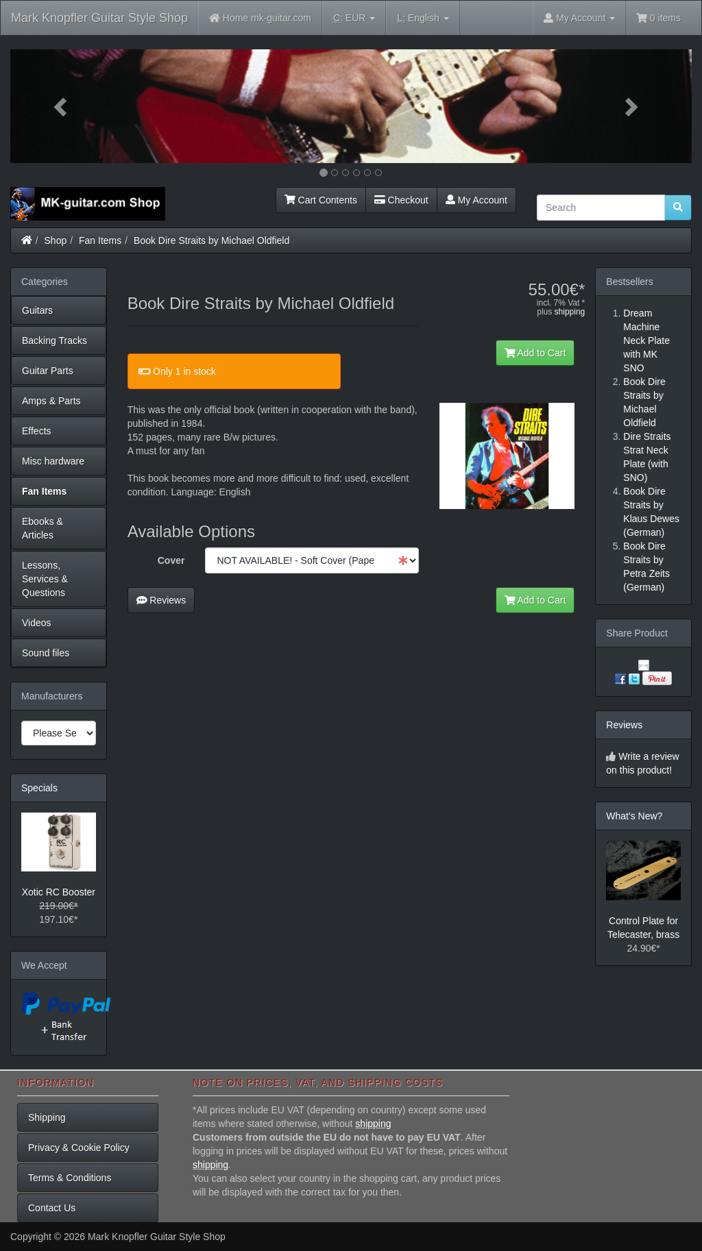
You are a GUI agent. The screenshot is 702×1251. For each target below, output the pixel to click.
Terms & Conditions (69, 1177)
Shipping (47, 1117)
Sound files (45, 652)
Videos (36, 622)
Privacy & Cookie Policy (79, 1147)
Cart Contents (321, 200)
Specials (39, 787)
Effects (36, 430)
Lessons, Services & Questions (45, 579)
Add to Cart (535, 352)
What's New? (634, 815)
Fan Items (100, 240)
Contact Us (51, 1207)
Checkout (401, 200)
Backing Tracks (54, 340)
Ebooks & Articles (42, 528)
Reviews (161, 600)
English (422, 18)
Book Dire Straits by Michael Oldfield (211, 240)
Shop (56, 240)
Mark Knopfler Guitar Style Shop (99, 18)
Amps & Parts (51, 400)
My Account (476, 200)
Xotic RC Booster (58, 892)
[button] (61, 106)
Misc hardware (53, 461)
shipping (570, 312)
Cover (171, 560)
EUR (354, 18)
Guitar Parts (47, 370)
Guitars (37, 310)
